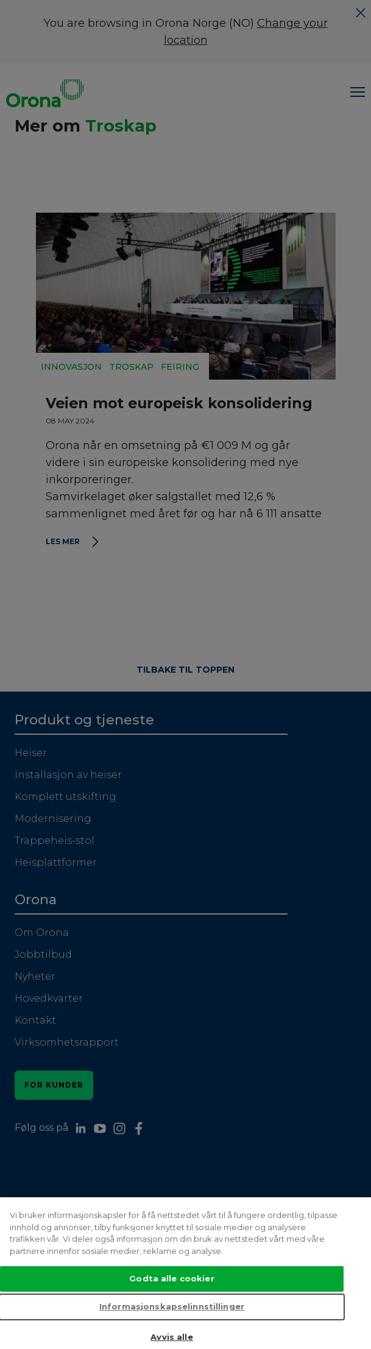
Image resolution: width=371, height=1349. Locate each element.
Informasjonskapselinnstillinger (171, 1317)
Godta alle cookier (171, 1289)
